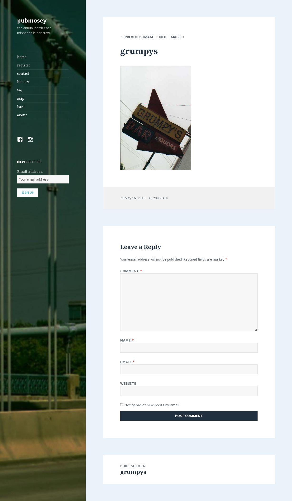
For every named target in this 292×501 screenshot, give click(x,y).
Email (127, 362)
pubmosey (32, 20)
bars (20, 106)
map (20, 98)
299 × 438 (160, 198)
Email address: (30, 171)
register (23, 65)
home (21, 57)
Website (128, 383)
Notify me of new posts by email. (152, 405)
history (23, 82)
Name (127, 340)
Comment (131, 271)
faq (19, 90)
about (22, 115)
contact (23, 73)
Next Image (170, 37)
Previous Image (139, 37)
